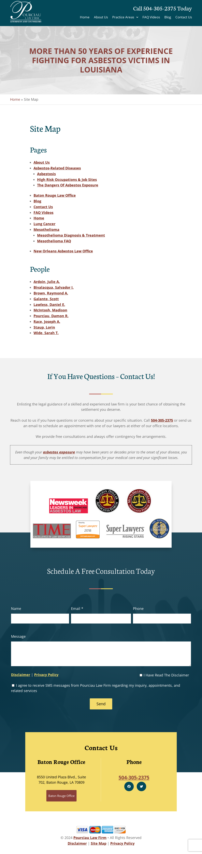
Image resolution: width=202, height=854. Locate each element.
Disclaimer (20, 674)
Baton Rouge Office (61, 796)
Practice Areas (123, 17)
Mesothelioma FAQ (54, 241)
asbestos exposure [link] (59, 452)
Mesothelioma (46, 229)
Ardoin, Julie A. (47, 281)
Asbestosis (46, 173)
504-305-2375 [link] (162, 420)
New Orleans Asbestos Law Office (63, 251)
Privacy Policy (46, 674)
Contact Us (183, 17)
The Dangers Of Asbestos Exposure (67, 185)
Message (18, 636)
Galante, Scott (46, 298)
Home (85, 17)
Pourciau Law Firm (90, 837)
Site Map (98, 843)
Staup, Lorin (44, 327)
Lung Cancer (44, 223)
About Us (101, 17)
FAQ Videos (151, 17)
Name (16, 608)
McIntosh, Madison (50, 310)
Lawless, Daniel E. (49, 304)
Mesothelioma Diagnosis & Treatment (71, 235)
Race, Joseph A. (47, 321)
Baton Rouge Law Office (55, 195)
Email (77, 608)
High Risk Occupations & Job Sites (67, 179)
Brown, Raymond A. (51, 293)
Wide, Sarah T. (46, 332)
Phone (138, 608)
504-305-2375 (159, 8)
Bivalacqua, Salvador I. (54, 287)
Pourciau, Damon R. (51, 315)
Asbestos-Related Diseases (57, 168)
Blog (167, 17)
